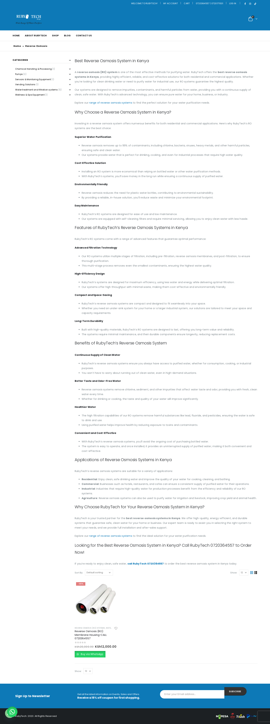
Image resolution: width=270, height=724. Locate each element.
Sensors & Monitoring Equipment (33, 79)
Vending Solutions (25, 84)
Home (16, 35)
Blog (67, 35)
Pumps (19, 74)
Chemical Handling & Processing (33, 68)
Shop (55, 35)
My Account (170, 3)
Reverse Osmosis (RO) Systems (90, 628)
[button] (12, 712)
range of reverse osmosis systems (110, 102)
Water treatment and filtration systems (36, 89)
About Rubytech (36, 35)
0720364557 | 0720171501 (209, 3)
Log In (232, 3)
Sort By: (79, 572)
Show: (233, 572)
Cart (187, 3)
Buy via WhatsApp (91, 654)
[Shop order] (99, 573)
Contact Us (84, 35)
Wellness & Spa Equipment (30, 94)
